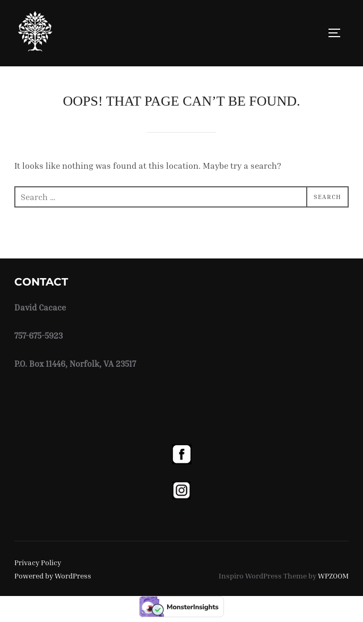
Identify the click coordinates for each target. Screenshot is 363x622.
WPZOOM (333, 575)
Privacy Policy (37, 562)
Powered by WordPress (52, 575)
